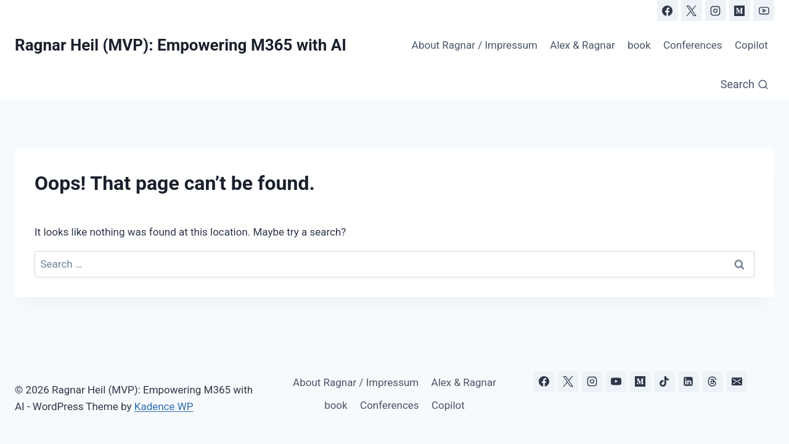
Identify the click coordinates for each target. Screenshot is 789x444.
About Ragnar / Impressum (475, 45)
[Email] (736, 381)
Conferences (692, 45)
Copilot (751, 45)
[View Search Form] (744, 84)
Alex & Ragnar (582, 45)
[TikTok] (664, 381)
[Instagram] (715, 10)
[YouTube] (763, 10)
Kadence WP (164, 406)
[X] (691, 10)
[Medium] (739, 10)
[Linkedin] (688, 381)
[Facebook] (667, 10)
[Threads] (712, 381)
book (639, 45)
